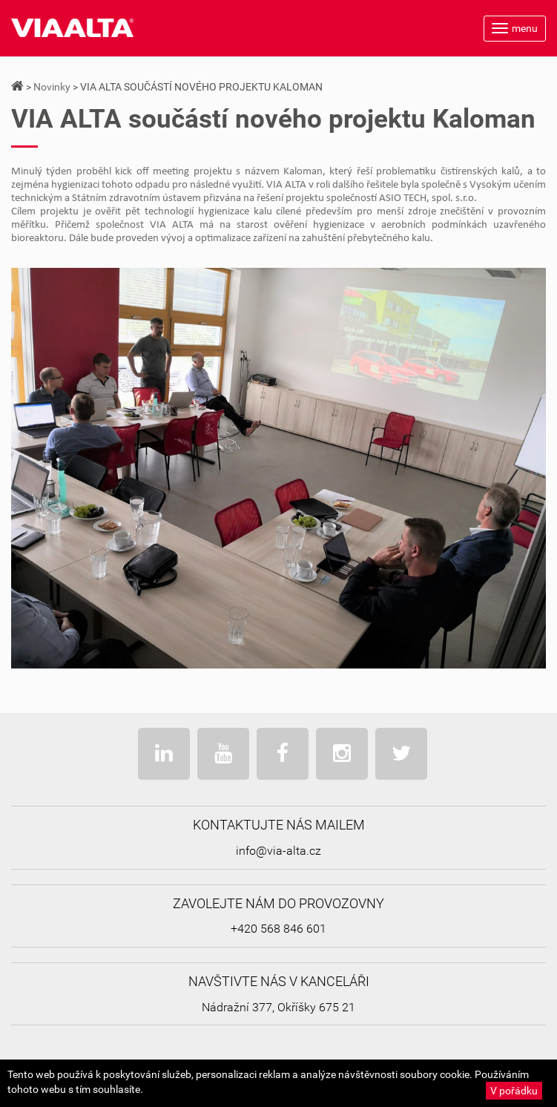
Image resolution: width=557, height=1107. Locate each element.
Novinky (51, 87)
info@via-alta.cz (278, 851)
